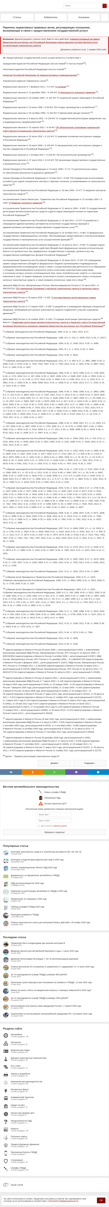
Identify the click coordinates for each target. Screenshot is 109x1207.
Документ (54, 763)
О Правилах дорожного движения (25, 203)
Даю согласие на (54, 826)
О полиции (60, 86)
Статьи (17, 17)
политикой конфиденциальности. (63, 1201)
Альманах (84, 17)
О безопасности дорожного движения (76, 92)
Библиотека (50, 17)
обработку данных (60, 826)
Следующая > (89, 763)
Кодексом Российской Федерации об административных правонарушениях (40, 75)
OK (101, 1200)
